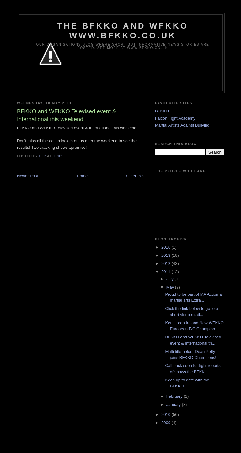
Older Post (136, 176)
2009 (166, 422)
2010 (166, 414)
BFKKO (162, 111)
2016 (166, 247)
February (175, 396)
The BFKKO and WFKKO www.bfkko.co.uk (122, 30)
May (170, 287)
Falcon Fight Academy (175, 118)
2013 (166, 255)
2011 (166, 271)
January (174, 404)
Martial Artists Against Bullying (182, 125)
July (170, 279)
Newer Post (27, 176)
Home (82, 176)
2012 (166, 263)
